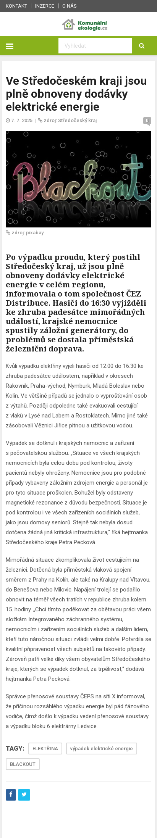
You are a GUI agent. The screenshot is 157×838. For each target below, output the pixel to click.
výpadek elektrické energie (101, 748)
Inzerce (44, 6)
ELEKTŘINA (45, 748)
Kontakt (16, 6)
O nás (69, 6)
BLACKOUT (23, 764)
